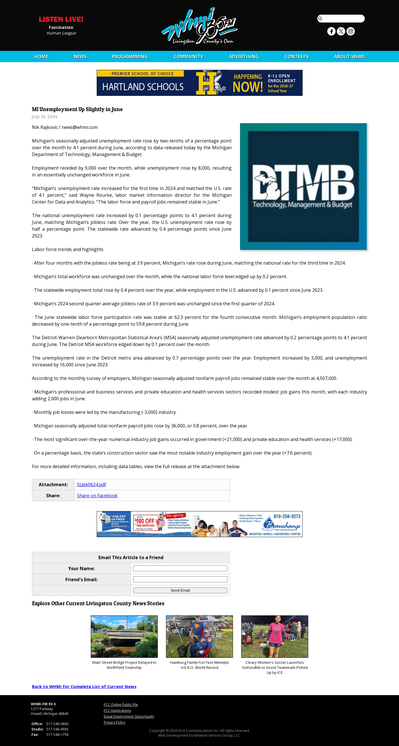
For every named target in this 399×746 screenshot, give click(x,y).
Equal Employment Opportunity (129, 716)
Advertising (244, 56)
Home (41, 56)
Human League (61, 32)
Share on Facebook (97, 495)
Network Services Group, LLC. (217, 735)
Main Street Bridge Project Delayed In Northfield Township (124, 642)
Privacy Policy (114, 722)
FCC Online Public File (121, 704)
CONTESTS (296, 56)
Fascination (61, 27)
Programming (130, 56)
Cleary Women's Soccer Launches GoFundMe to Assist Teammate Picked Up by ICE (274, 645)
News (80, 56)
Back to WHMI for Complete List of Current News (84, 686)
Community (188, 56)
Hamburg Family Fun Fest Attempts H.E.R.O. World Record (199, 642)
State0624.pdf (91, 484)
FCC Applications (117, 710)
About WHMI (349, 56)
